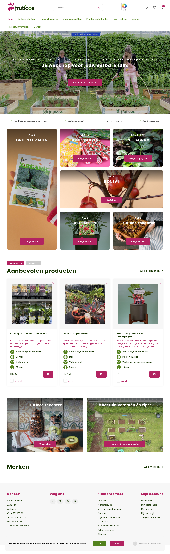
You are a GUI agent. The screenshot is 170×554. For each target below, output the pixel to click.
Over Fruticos (120, 20)
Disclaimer (103, 523)
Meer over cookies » (150, 543)
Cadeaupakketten (72, 20)
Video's (136, 20)
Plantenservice (105, 506)
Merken (37, 28)
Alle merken (153, 468)
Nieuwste (34, 265)
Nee (117, 543)
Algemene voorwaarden (109, 519)
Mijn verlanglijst (148, 515)
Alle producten (151, 272)
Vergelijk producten (150, 519)
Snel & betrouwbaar (149, 122)
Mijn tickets (146, 510)
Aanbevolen (15, 265)
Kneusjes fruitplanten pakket (82, 335)
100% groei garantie (74, 122)
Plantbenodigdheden (97, 20)
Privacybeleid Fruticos (108, 527)
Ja (100, 543)
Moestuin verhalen (19, 28)
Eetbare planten (26, 20)
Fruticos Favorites (49, 20)
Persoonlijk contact (112, 122)
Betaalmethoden (106, 531)
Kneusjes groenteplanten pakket (31, 335)
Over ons (102, 502)
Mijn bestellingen (149, 506)
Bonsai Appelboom (129, 335)
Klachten (102, 515)
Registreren (146, 502)
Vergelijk (18, 383)
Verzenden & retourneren (109, 510)
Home (10, 20)
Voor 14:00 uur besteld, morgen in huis (28, 122)
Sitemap (102, 535)
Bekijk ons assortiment (85, 84)
